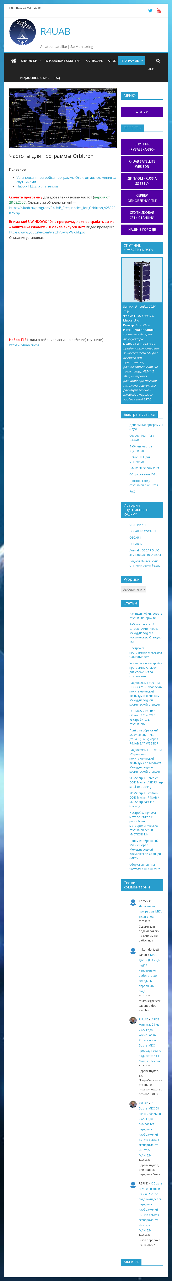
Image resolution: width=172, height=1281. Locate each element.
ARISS (112, 61)
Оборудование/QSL (143, 474)
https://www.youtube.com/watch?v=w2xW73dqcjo (47, 232)
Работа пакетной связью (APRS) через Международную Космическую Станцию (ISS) (145, 633)
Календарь (94, 61)
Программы (130, 61)
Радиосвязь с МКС (34, 78)
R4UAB (55, 31)
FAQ (57, 78)
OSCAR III (135, 537)
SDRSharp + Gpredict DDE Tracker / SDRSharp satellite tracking (146, 782)
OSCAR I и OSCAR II (142, 531)
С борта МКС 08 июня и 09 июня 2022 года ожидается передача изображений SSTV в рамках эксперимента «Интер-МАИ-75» (150, 1129)
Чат (151, 69)
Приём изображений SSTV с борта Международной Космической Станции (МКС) (145, 849)
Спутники (29, 61)
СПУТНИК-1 (137, 525)
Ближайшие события (63, 61)
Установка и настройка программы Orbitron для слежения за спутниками (66, 179)
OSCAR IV (135, 544)
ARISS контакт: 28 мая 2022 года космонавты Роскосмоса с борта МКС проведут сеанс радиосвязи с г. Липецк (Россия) (150, 1040)
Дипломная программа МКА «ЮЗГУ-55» (150, 911)
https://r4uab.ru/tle (24, 345)
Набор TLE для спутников (37, 186)
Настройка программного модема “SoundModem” (145, 652)
